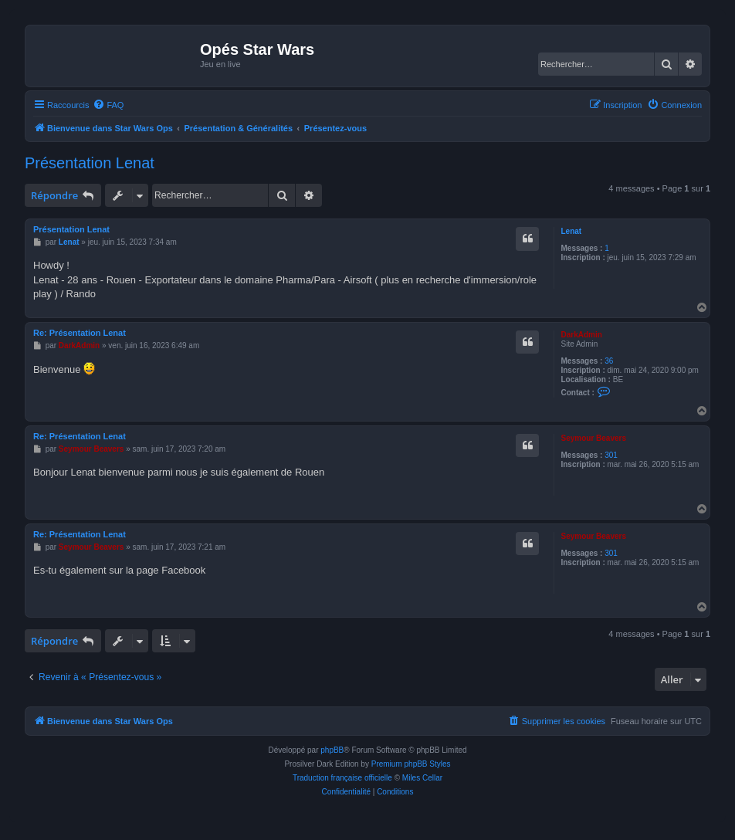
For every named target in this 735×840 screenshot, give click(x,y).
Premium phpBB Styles (411, 764)
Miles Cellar (422, 778)
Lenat (571, 231)
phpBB (332, 750)
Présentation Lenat (89, 162)
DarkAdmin (581, 334)
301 (611, 455)
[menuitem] (108, 105)
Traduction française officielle (342, 778)
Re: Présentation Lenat (79, 332)
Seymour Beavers (593, 438)
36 (609, 361)
